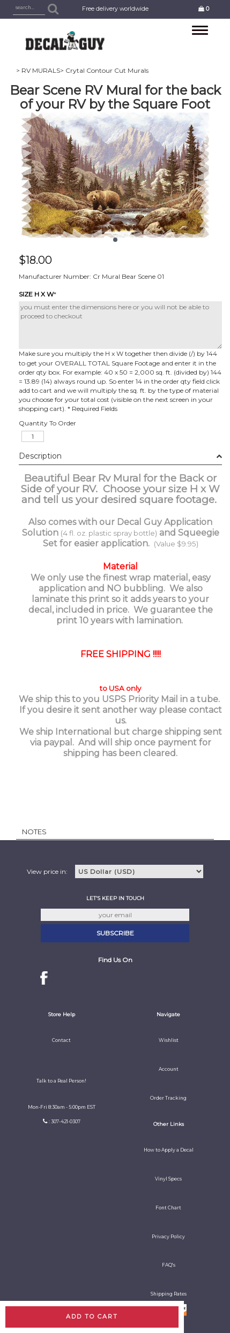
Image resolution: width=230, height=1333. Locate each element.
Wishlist (169, 1040)
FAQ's (168, 1265)
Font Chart (168, 1207)
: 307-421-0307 (64, 1121)
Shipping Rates (169, 1294)
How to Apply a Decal (169, 1150)
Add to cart (92, 1316)
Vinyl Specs (168, 1179)
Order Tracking (168, 1098)
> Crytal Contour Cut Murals (104, 70)
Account (169, 1069)
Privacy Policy (168, 1236)
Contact (61, 1040)
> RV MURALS (38, 70)
